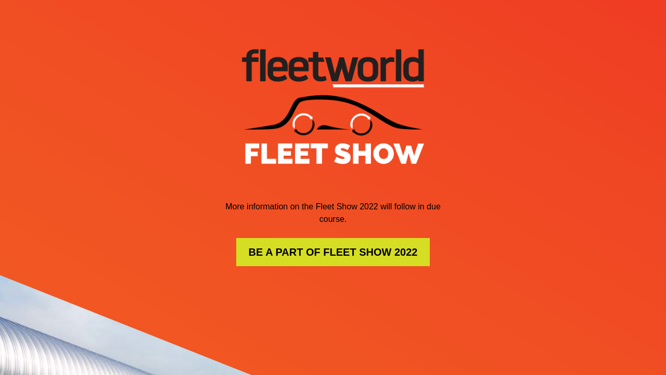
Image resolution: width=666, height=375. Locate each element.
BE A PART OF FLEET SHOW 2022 (333, 252)
